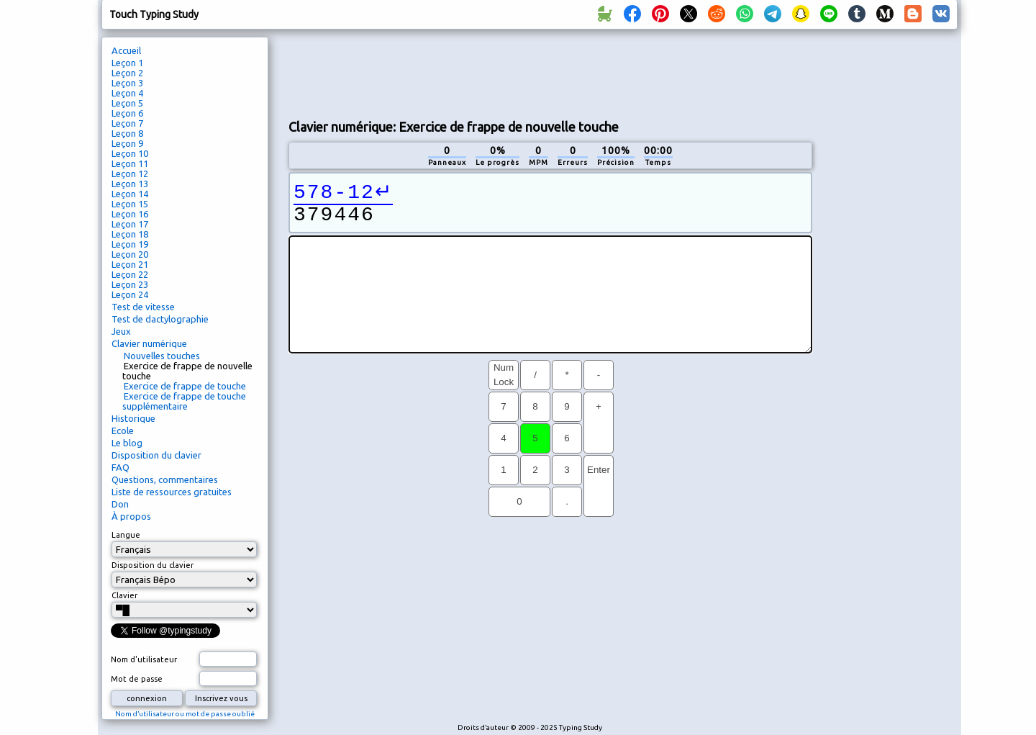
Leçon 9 (127, 143)
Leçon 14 (130, 194)
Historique (133, 418)
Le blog (127, 443)
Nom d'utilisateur (144, 659)
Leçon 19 (130, 244)
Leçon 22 (130, 274)
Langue (126, 535)
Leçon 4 (127, 93)
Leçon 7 (127, 123)
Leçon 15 (130, 204)
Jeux (121, 331)
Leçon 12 (130, 173)
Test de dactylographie (160, 319)
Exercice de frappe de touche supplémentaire (184, 401)
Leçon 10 (130, 153)
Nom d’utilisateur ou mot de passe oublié (185, 714)
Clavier (124, 595)
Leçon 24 (130, 294)
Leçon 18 (130, 234)
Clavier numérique (149, 343)
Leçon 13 (130, 184)
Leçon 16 (130, 214)
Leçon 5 (127, 103)
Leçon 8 (127, 133)
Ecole (123, 430)
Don (120, 504)
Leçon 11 (130, 163)
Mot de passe (137, 679)
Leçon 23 (130, 284)
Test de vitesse (143, 307)
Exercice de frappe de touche (185, 386)
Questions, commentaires (165, 479)
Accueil (126, 50)
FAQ (121, 467)
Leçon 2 (127, 73)
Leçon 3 (127, 83)
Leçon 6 (127, 113)
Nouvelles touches (162, 356)
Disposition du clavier (156, 455)
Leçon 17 (130, 224)
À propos (131, 516)
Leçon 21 (130, 264)
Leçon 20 (130, 254)
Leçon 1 (127, 63)
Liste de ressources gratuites (172, 492)
